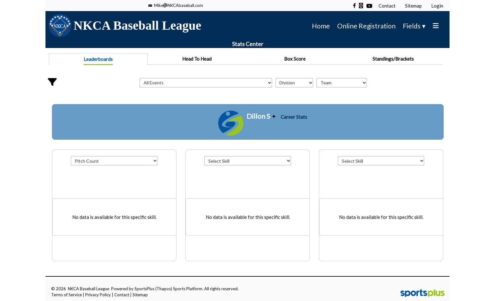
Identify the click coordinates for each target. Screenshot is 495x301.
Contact (121, 294)
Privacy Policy (98, 294)
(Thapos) (163, 288)
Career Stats (294, 117)
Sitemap (140, 294)
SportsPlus (144, 288)
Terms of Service (66, 294)
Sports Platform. (188, 288)
